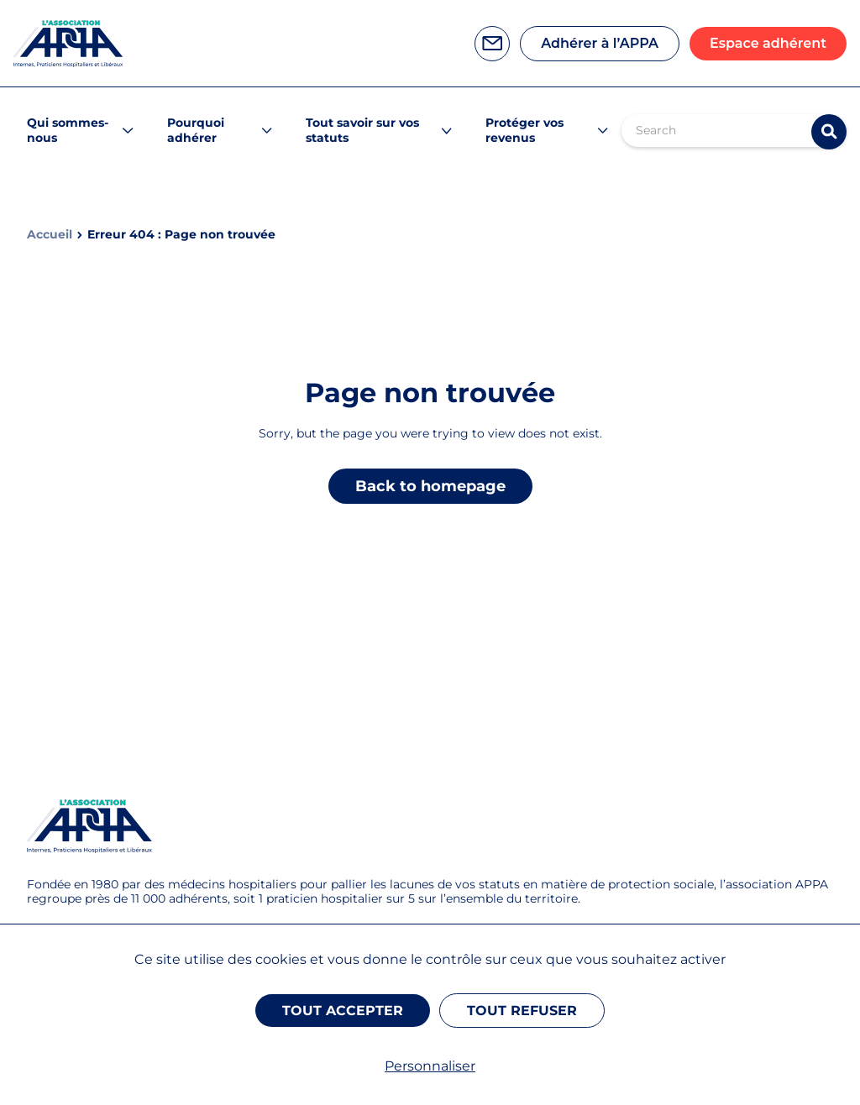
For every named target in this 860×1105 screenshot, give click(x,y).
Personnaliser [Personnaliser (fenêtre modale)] (430, 1066)
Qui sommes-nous (67, 130)
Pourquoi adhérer (195, 130)
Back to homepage (430, 486)
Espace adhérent (768, 43)
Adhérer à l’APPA (599, 43)
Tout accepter (342, 1011)
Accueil (49, 235)
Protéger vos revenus (524, 130)
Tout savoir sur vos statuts (362, 130)
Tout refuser (522, 1011)
